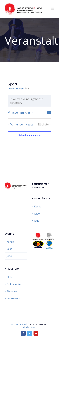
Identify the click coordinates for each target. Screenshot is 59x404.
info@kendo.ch (29, 327)
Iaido (37, 213)
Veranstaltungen (16, 88)
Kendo (38, 206)
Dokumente (14, 284)
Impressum (13, 298)
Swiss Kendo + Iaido (19, 324)
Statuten (12, 291)
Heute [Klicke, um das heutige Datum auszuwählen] (29, 124)
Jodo (36, 220)
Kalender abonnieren (29, 135)
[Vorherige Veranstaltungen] (14, 124)
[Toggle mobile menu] (52, 8)
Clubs (10, 277)
